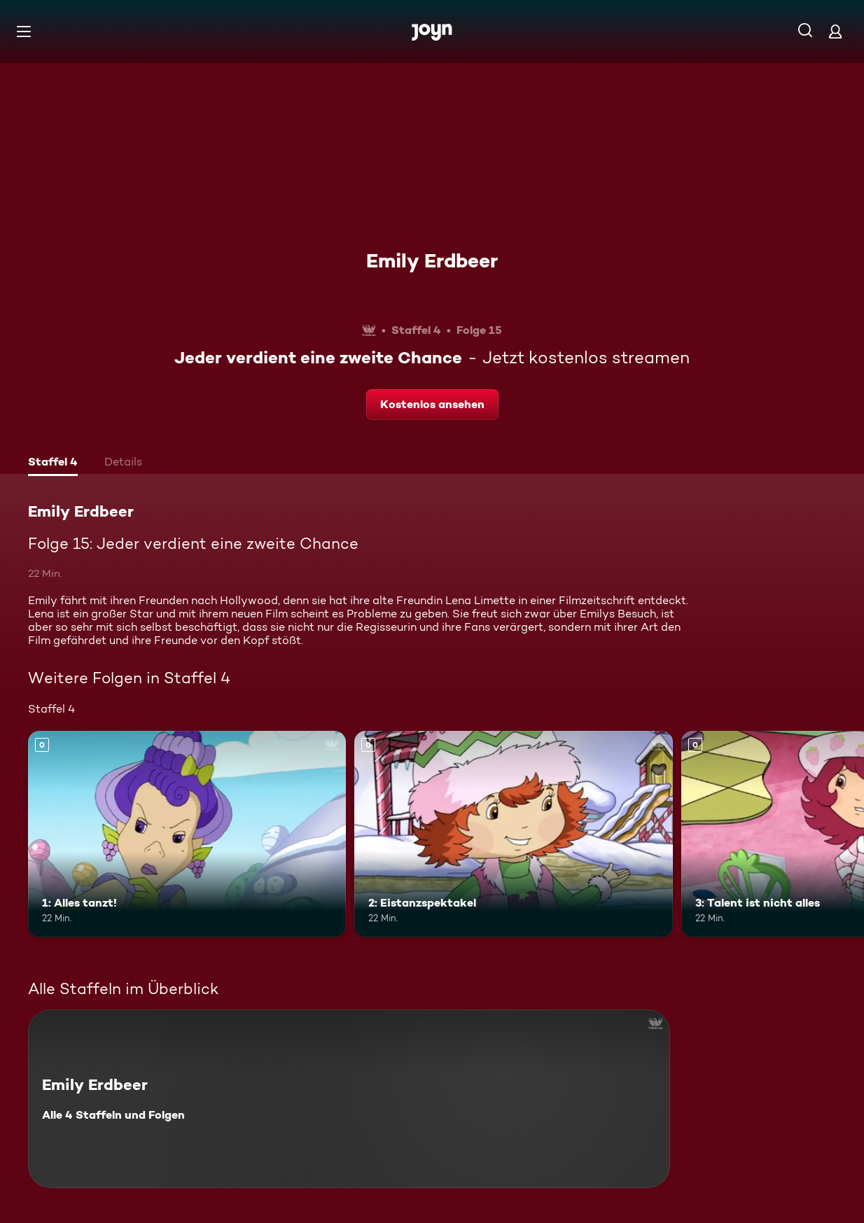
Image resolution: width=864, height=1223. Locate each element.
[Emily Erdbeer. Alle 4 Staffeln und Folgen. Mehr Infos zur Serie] (349, 1098)
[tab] (53, 463)
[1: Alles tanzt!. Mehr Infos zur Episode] (187, 834)
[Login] (835, 31)
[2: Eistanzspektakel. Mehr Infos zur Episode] (513, 834)
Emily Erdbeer (432, 260)
